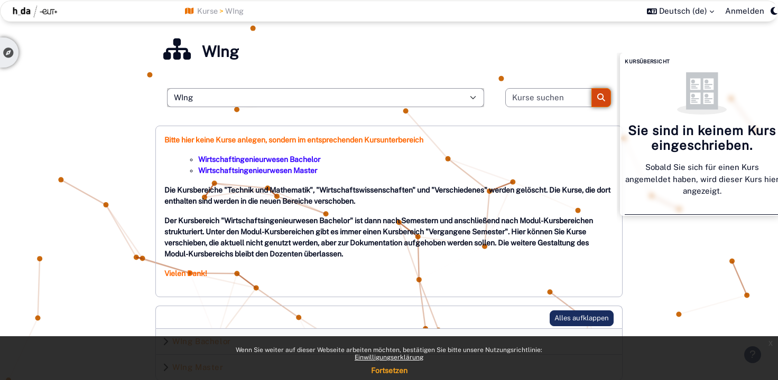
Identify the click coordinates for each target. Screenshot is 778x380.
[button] (680, 11)
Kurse (207, 10)
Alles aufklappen (581, 318)
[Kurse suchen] (548, 98)
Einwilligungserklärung (389, 357)
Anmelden (744, 10)
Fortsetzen (389, 370)
